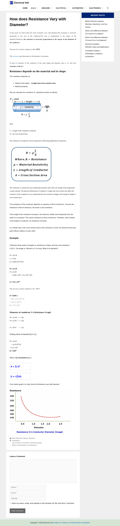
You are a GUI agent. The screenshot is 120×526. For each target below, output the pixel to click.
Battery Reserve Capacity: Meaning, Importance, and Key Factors (96, 24)
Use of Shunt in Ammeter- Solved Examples (27, 443)
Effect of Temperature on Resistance (24, 445)
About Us (66, 523)
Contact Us (57, 523)
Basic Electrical (17, 438)
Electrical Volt (21, 2)
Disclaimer (86, 523)
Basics (25, 438)
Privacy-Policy (76, 523)
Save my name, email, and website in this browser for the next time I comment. (43, 503)
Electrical (63, 8)
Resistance (16, 440)
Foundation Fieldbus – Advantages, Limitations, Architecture (94, 53)
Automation (79, 8)
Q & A (35, 8)
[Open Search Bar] (107, 8)
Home (25, 8)
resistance (16, 56)
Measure (48, 8)
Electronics (97, 8)
